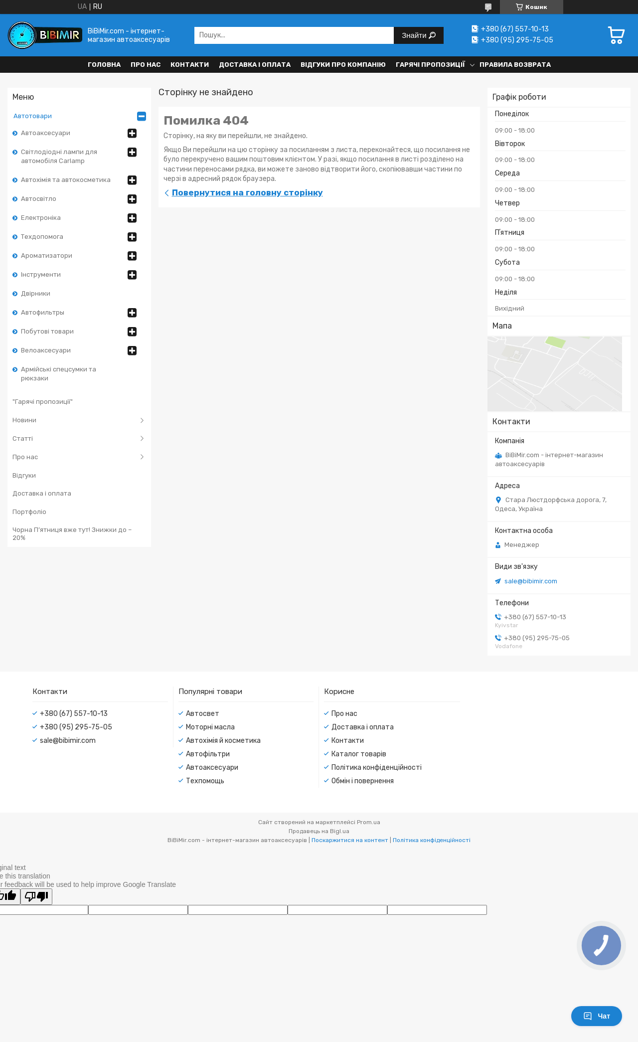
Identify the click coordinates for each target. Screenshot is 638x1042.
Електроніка (41, 217)
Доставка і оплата (255, 64)
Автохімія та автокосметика (66, 179)
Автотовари (32, 116)
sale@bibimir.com (530, 581)
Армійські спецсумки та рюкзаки (58, 373)
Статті (22, 438)
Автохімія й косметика (223, 740)
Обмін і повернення (362, 781)
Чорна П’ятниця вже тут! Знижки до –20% (72, 533)
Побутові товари (47, 331)
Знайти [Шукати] (415, 35)
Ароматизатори (46, 255)
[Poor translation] (36, 896)
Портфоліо (29, 512)
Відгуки (24, 475)
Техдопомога (42, 236)
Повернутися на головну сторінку (247, 192)
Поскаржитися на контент (350, 840)
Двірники (35, 293)
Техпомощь (205, 781)
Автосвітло (38, 198)
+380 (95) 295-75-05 (76, 727)
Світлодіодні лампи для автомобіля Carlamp (59, 156)
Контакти (189, 64)
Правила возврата (515, 64)
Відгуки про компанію (343, 64)
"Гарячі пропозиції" (42, 401)
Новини (24, 420)
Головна (104, 64)
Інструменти (41, 274)
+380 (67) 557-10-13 (74, 713)
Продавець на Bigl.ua (319, 831)
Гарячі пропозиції (430, 64)
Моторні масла (210, 727)
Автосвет (202, 713)
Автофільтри (208, 754)
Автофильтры (42, 312)
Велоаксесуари (46, 350)
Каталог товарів (358, 754)
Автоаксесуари (45, 133)
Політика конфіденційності (376, 767)
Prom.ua (368, 822)
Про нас (145, 64)
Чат (596, 1016)
